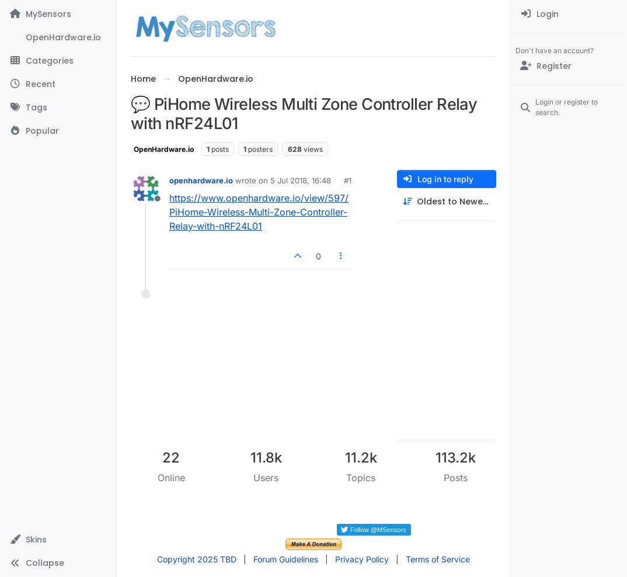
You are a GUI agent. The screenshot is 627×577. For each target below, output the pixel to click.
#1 (347, 180)
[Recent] (58, 84)
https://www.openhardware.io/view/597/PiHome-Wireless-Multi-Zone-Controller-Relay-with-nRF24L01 (259, 212)
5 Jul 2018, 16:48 (300, 180)
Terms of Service (438, 559)
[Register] (568, 66)
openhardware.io (201, 180)
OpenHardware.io (164, 149)
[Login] (568, 14)
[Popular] (58, 130)
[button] (58, 539)
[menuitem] (568, 14)
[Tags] (58, 107)
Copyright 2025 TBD (196, 559)
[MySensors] (58, 14)
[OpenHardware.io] (58, 37)
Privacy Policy (362, 559)
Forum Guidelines (285, 559)
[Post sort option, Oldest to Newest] (446, 202)
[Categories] (58, 60)
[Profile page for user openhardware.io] (146, 189)
